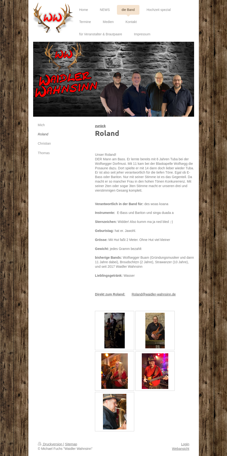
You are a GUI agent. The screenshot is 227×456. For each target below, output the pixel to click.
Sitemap (71, 444)
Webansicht (180, 449)
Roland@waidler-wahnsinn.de (154, 294)
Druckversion (50, 444)
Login (185, 444)
